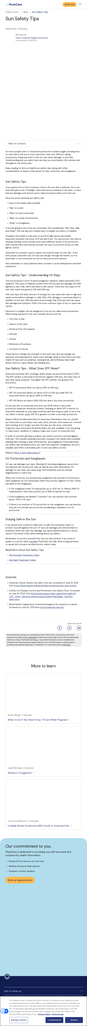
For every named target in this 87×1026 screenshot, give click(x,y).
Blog (27, 12)
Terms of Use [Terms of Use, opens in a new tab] (57, 1014)
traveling (33, 512)
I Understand (54, 1020)
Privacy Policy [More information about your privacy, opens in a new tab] (44, 1014)
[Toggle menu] (80, 4)
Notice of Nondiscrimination (17, 989)
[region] (43, 1011)
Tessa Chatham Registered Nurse (31, 37)
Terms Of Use (10, 964)
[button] (43, 114)
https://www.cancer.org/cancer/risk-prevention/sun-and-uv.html (45, 556)
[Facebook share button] (59, 598)
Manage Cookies (12, 994)
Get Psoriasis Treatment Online (24, 526)
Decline (74, 1020)
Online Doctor (14, 12)
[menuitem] (14, 4)
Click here (32, 608)
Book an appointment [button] (20, 851)
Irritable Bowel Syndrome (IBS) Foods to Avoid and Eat (40, 796)
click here (66, 616)
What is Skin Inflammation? (27, 423)
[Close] (82, 1001)
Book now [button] (69, 4)
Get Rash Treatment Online (22, 531)
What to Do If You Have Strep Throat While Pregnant (39, 690)
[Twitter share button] (69, 598)
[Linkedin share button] (78, 598)
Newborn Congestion (21, 743)
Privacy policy (10, 969)
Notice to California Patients (18, 984)
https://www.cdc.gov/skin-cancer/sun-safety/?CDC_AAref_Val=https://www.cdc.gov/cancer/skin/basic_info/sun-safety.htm (42, 567)
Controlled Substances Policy (18, 974)
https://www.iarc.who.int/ (52, 578)
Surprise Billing (11, 979)
